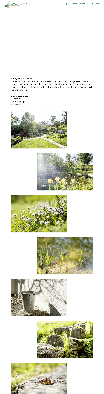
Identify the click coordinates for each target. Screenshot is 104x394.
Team (75, 3)
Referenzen (85, 3)
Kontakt (95, 3)
